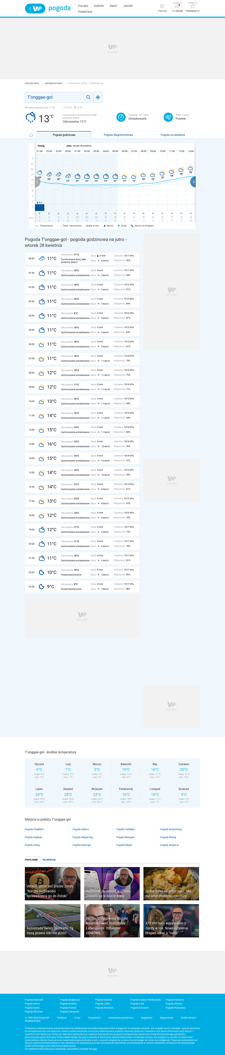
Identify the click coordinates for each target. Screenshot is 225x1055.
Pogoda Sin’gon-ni (169, 845)
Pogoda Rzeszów (104, 1007)
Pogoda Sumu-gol (82, 845)
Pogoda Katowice (175, 999)
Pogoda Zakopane (69, 1011)
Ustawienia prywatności (120, 1017)
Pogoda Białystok (34, 999)
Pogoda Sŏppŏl (124, 845)
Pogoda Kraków (68, 1003)
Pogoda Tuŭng (32, 845)
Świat (113, 5)
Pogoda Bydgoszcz (70, 999)
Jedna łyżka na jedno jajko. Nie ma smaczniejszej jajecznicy (168, 893)
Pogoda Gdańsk (103, 999)
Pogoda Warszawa (175, 1007)
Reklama (62, 1017)
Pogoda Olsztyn (174, 1003)
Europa (99, 5)
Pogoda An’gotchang (171, 829)
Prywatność (94, 1017)
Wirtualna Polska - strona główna (35, 9)
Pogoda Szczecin (139, 1007)
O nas (77, 1017)
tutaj (94, 1049)
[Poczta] (162, 9)
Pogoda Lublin (102, 1003)
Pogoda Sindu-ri (81, 829)
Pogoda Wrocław (34, 1011)
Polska (83, 5)
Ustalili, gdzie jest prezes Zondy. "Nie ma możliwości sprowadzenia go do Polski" (50, 891)
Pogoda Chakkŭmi (34, 829)
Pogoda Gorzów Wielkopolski (145, 999)
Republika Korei (54, 83)
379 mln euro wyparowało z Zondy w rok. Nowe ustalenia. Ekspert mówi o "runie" (167, 928)
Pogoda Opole (32, 1007)
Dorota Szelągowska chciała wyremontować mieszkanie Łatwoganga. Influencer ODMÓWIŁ (107, 925)
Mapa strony (166, 1017)
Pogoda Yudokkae (125, 829)
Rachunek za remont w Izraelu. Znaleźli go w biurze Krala (108, 893)
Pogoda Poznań (68, 1007)
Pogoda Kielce (32, 1003)
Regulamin (146, 1017)
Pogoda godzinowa (64, 135)
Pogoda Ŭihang (168, 837)
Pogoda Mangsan (125, 837)
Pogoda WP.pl (32, 83)
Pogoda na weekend (173, 135)
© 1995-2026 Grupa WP (37, 1017)
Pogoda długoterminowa (118, 135)
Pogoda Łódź (137, 1003)
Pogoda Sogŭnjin (33, 837)
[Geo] (98, 97)
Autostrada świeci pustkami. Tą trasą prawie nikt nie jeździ (50, 930)
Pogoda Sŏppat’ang (83, 837)
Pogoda (59, 8)
